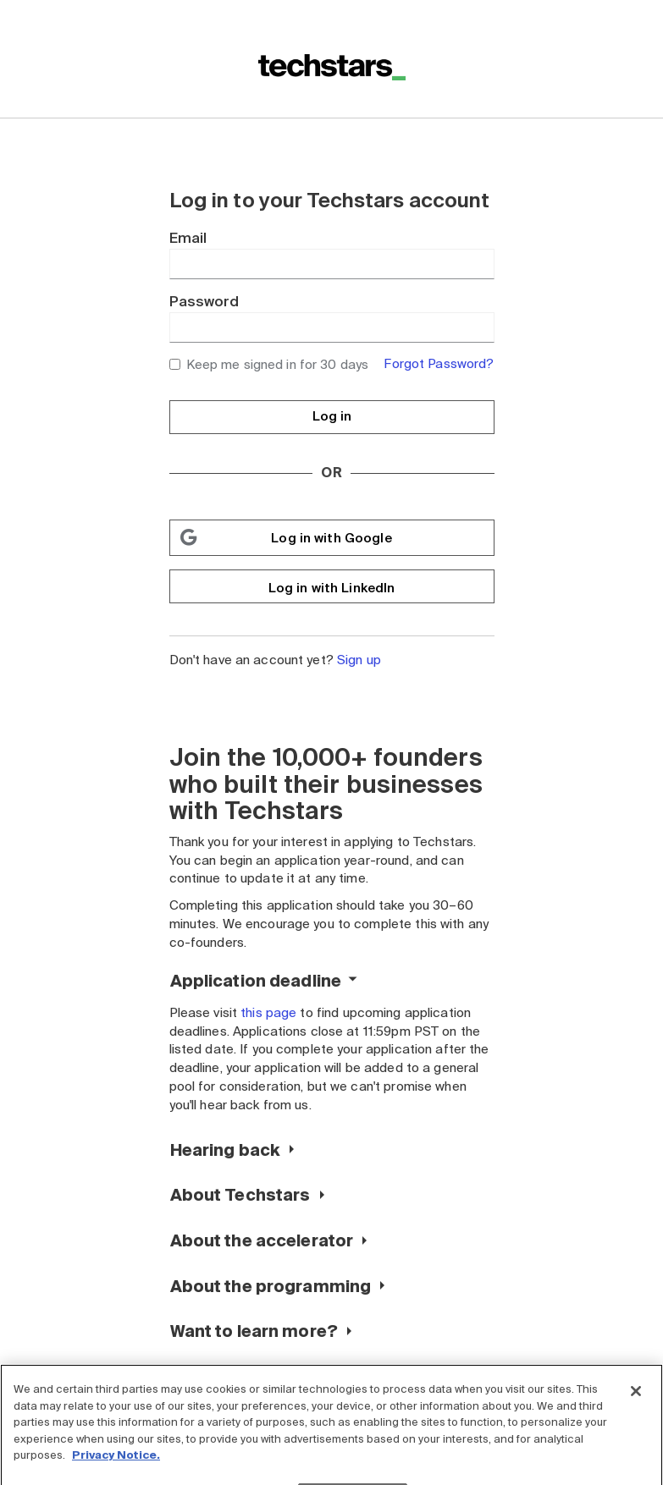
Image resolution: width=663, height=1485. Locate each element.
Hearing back (225, 1150)
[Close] (636, 1402)
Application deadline (256, 981)
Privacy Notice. (116, 1466)
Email (188, 238)
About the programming (271, 1286)
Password (204, 302)
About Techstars (240, 1195)
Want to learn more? (254, 1331)
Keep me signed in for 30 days (269, 364)
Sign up (359, 660)
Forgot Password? (439, 363)
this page (268, 1012)
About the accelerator (262, 1240)
